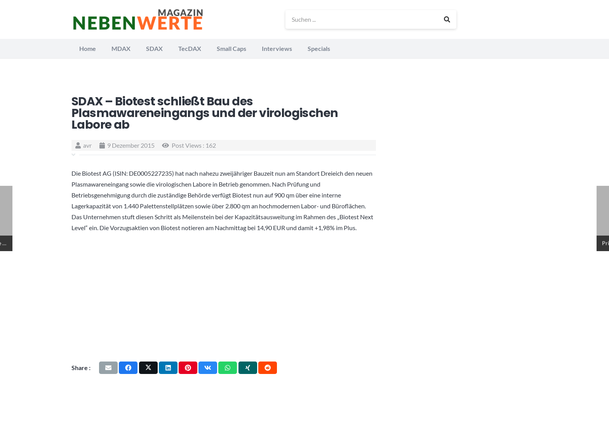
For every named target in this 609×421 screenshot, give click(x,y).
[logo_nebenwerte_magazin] (137, 19)
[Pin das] (188, 368)
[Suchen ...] (370, 19)
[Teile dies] (128, 368)
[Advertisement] (223, 297)
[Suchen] (447, 19)
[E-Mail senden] (108, 368)
